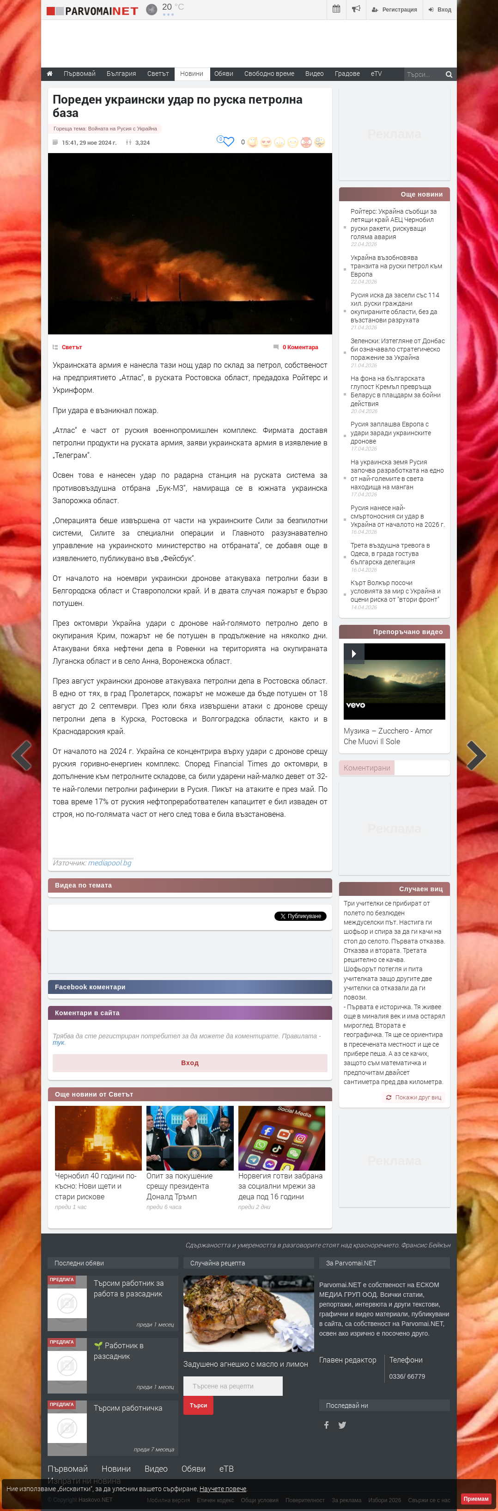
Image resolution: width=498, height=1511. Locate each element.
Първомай (68, 1468)
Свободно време (269, 73)
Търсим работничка (128, 1407)
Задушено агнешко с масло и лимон (245, 1364)
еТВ (226, 1468)
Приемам (476, 1499)
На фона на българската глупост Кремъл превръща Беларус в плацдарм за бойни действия (396, 391)
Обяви (194, 1468)
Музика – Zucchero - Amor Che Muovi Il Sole (388, 736)
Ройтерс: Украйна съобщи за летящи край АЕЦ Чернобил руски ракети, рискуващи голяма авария (394, 224)
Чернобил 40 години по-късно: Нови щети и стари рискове (96, 1186)
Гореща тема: (105, 128)
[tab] (367, 767)
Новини (191, 73)
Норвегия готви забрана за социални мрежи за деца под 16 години (280, 1186)
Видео (156, 1468)
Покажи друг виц (413, 1097)
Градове (347, 73)
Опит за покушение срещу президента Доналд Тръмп (179, 1186)
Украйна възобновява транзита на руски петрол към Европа (396, 265)
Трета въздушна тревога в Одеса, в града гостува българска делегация (390, 553)
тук (58, 1042)
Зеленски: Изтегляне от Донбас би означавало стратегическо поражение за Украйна (398, 349)
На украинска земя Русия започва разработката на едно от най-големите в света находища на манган (397, 474)
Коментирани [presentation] (367, 767)
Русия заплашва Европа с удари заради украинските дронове (391, 432)
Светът (72, 347)
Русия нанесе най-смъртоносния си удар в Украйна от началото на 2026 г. (398, 516)
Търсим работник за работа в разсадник (129, 1288)
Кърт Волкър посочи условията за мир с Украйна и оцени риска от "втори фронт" (396, 591)
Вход (190, 1063)
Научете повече (223, 1488)
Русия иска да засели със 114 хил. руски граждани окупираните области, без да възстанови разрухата (395, 307)
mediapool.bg (109, 862)
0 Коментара (300, 347)
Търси (198, 1405)
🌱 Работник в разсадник (119, 1350)
